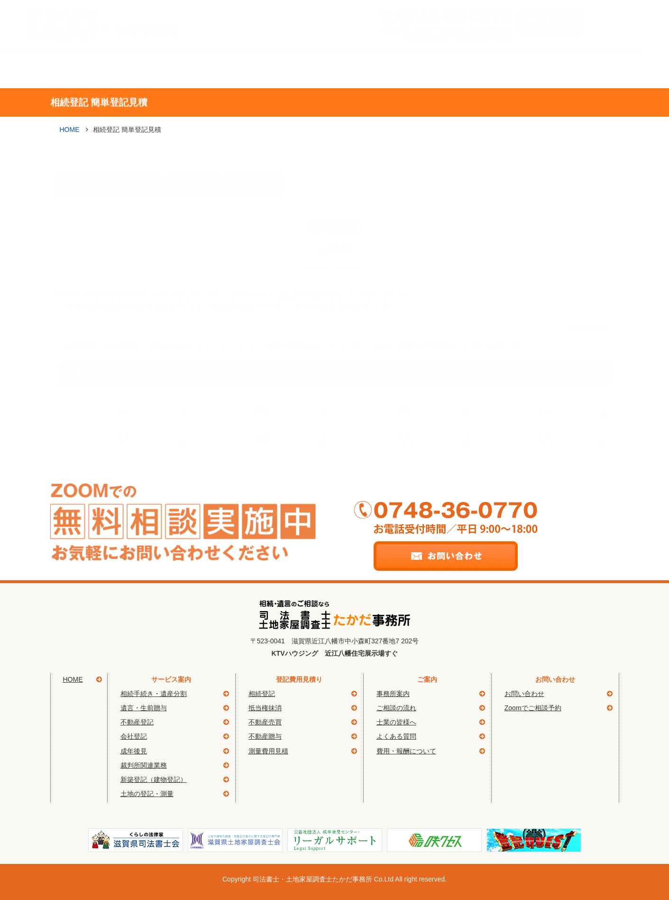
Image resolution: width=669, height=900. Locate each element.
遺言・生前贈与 (143, 708)
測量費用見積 (257, 168)
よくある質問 (463, 69)
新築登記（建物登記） (153, 779)
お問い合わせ (524, 693)
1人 (123, 394)
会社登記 (133, 736)
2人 (263, 394)
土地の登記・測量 (147, 794)
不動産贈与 (195, 168)
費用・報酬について (406, 751)
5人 (123, 422)
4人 (545, 394)
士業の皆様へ (396, 722)
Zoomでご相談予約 (532, 708)
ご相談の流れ (361, 69)
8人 (545, 422)
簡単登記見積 (566, 69)
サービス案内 (156, 69)
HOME (70, 129)
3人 (406, 394)
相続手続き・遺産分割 (153, 693)
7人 (406, 422)
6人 (263, 422)
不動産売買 (265, 722)
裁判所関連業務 (143, 765)
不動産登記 (137, 722)
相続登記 (82, 168)
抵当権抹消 (137, 168)
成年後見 (133, 751)
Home (76, 69)
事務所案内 (258, 69)
